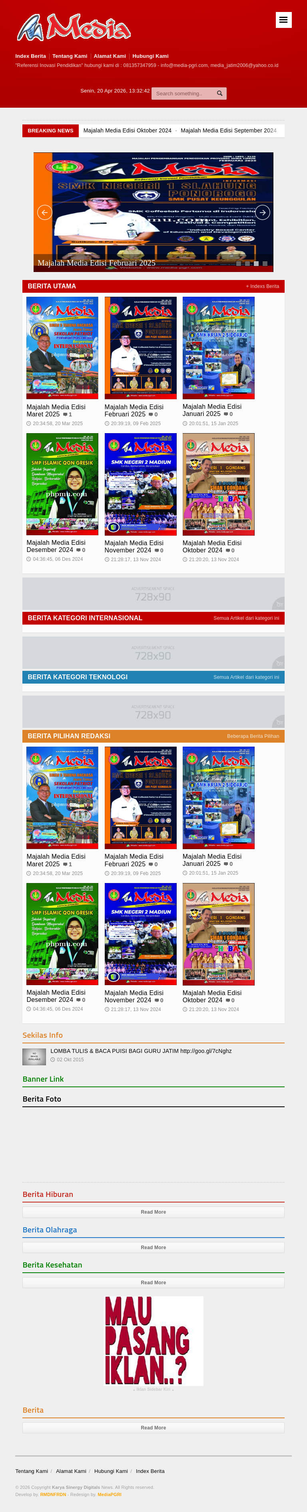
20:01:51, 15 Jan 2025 (210, 423)
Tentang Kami (69, 56)
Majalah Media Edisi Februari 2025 (96, 262)
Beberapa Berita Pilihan (253, 736)
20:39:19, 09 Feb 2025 (133, 423)
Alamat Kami (110, 56)
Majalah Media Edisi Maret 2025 (56, 411)
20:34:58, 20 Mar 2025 (54, 423)
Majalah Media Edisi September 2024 (229, 130)
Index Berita (30, 56)
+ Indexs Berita (262, 286)
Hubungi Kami (150, 56)
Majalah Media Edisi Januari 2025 (212, 410)
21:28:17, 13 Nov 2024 (133, 559)
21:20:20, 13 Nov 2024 (211, 559)
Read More (153, 1212)
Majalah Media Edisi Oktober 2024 (128, 130)
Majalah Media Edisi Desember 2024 (56, 546)
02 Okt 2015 (67, 1060)
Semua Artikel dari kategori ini (246, 618)
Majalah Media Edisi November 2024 (134, 547)
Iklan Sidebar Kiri (154, 1390)
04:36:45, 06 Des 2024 (54, 559)
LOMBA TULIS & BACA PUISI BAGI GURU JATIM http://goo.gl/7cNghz (140, 1051)
